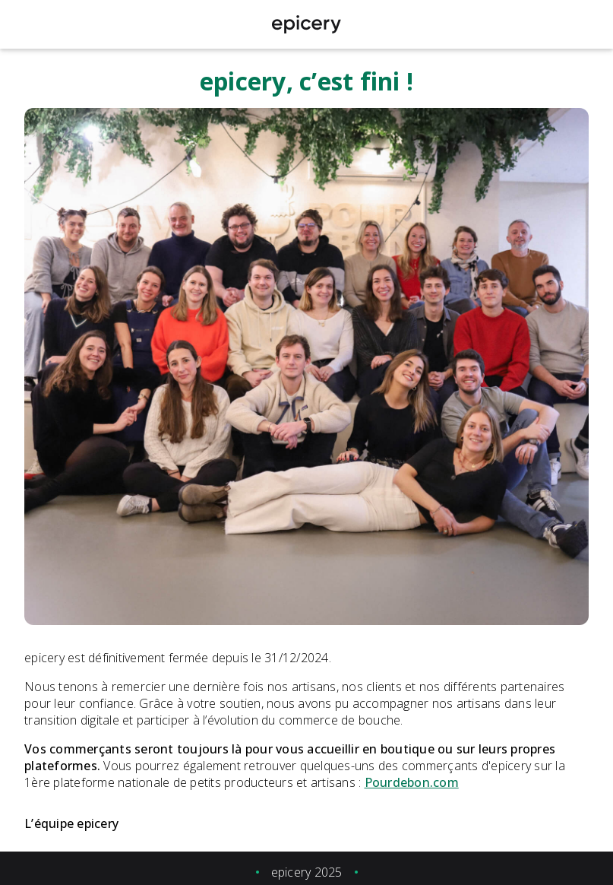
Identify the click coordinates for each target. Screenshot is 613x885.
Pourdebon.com (412, 782)
